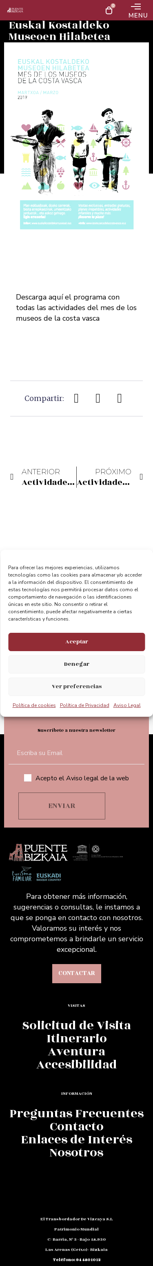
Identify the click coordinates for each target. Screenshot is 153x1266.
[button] (77, 398)
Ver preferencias (77, 686)
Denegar (76, 664)
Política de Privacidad (84, 705)
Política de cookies (34, 705)
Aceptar (76, 641)
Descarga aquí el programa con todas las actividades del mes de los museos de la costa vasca (76, 307)
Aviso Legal (127, 705)
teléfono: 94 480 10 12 (76, 1260)
